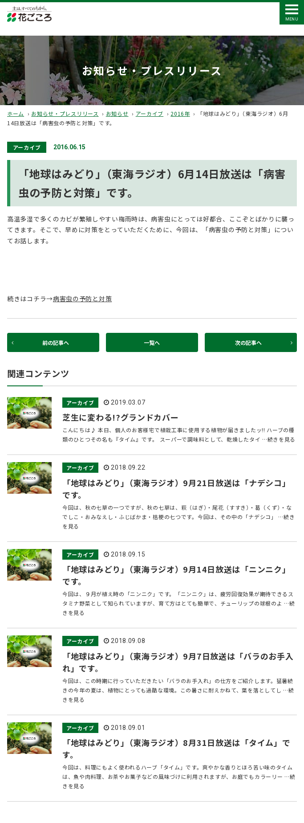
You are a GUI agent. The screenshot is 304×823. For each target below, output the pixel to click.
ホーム (15, 113)
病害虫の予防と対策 (82, 298)
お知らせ (117, 113)
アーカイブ (150, 113)
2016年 (180, 113)
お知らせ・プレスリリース (64, 113)
